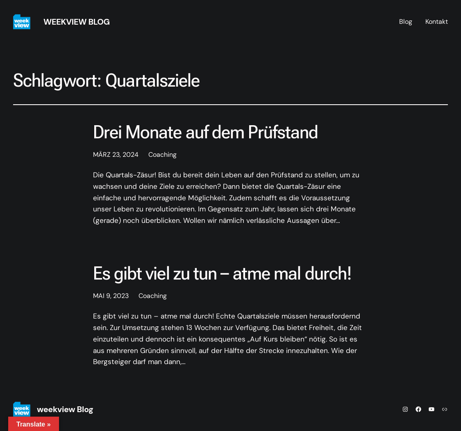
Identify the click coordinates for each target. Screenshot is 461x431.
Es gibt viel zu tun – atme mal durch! (222, 273)
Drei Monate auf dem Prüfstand (205, 132)
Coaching (162, 154)
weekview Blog (76, 21)
